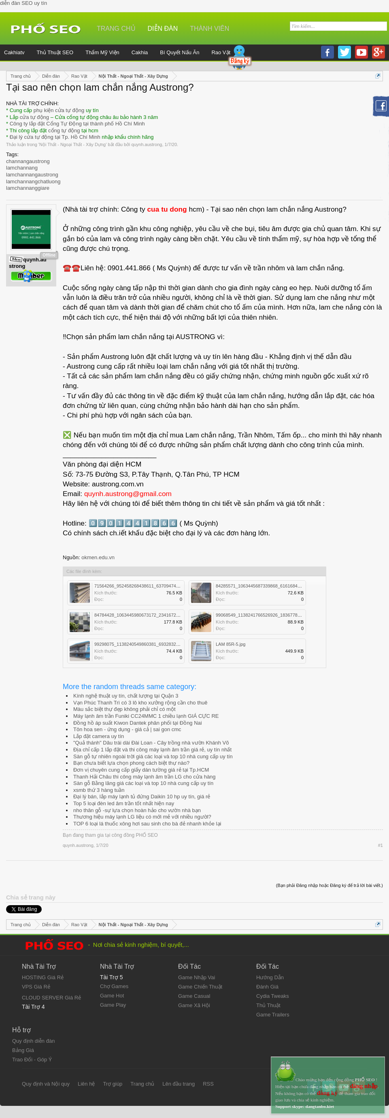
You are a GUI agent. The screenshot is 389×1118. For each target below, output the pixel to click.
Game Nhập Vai (196, 977)
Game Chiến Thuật (200, 987)
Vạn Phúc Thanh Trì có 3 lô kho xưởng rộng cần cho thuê (140, 703)
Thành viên (209, 28)
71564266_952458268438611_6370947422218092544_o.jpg (154, 585)
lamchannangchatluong (33, 181)
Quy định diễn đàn (33, 1041)
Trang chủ (116, 28)
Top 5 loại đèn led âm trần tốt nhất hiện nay (123, 803)
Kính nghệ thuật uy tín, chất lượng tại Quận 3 (125, 696)
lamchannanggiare (27, 188)
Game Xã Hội (194, 1005)
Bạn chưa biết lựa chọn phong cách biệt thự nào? (131, 763)
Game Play (113, 1005)
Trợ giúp (112, 1084)
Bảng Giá (23, 1050)
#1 (380, 845)
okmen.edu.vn (98, 557)
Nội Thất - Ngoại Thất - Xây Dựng (72, 144)
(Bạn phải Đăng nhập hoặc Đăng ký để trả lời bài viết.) (329, 885)
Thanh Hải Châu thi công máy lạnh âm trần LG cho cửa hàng (144, 777)
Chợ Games (114, 986)
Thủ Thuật (268, 1005)
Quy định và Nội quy (46, 1084)
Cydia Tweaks (272, 996)
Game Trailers (272, 1015)
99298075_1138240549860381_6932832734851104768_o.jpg (156, 644)
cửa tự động (34, 117)
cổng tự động (64, 130)
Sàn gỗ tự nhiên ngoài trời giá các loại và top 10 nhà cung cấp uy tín (153, 756)
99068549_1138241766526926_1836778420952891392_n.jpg (277, 615)
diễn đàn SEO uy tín (23, 3)
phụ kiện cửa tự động (59, 110)
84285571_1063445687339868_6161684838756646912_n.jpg (277, 585)
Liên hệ (86, 1084)
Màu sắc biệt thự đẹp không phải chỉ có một (124, 709)
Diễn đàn (163, 28)
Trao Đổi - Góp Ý (32, 1059)
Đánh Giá (267, 987)
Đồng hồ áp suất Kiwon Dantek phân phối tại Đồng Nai (137, 723)
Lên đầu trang (178, 1084)
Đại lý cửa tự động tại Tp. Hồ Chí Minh (55, 137)
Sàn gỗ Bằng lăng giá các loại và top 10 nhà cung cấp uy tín (143, 783)
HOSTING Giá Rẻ (43, 977)
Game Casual (194, 996)
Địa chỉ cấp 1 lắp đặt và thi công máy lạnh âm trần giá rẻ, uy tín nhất (152, 750)
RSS (208, 1084)
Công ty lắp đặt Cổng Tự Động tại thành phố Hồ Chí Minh (77, 124)
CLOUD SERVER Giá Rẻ (51, 998)
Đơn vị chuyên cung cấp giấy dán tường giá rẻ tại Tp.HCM (141, 770)
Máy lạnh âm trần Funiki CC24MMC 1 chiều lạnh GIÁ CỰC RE (146, 716)
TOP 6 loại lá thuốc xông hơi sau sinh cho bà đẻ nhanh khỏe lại (147, 824)
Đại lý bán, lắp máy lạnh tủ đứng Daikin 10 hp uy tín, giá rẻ (141, 796)
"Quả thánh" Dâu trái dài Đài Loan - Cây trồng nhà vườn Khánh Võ (151, 743)
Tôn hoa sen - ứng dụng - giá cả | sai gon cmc (127, 729)
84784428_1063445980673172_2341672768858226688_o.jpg (156, 615)
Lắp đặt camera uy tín (98, 736)
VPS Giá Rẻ (36, 987)
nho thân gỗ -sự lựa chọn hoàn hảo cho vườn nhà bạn (137, 810)
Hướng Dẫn (270, 977)
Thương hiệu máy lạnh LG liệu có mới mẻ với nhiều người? (142, 817)
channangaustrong (28, 161)
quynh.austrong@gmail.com (128, 494)
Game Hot (112, 996)
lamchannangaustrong (32, 175)
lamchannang (22, 168)
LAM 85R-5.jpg (230, 644)
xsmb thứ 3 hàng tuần (99, 790)
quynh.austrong (147, 144)
